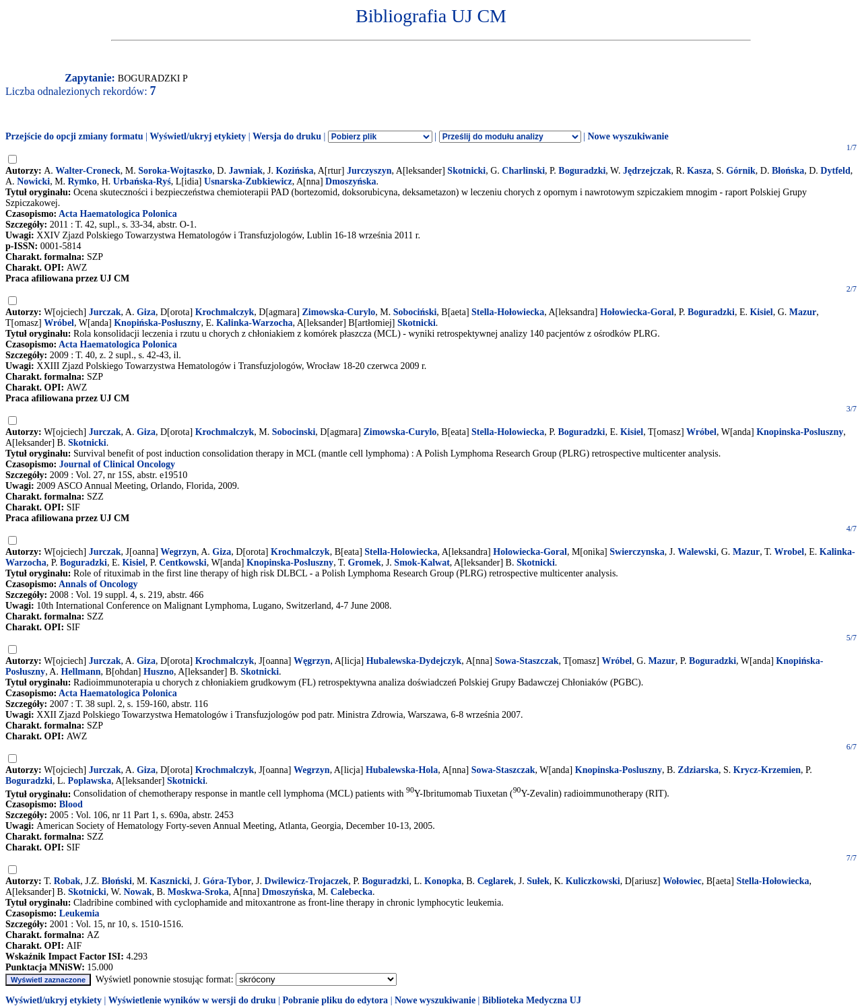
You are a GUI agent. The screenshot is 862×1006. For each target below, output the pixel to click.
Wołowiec (682, 881)
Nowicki (33, 181)
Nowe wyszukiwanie (627, 136)
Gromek (364, 563)
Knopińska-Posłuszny (157, 323)
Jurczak (105, 312)
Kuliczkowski (593, 881)
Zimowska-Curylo (338, 312)
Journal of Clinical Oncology (117, 464)
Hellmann (80, 672)
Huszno (158, 672)
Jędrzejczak (647, 171)
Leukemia (79, 913)
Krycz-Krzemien (767, 770)
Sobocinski (294, 432)
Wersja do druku (287, 136)
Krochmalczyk (225, 312)
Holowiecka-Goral (530, 552)
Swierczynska (636, 552)
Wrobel (789, 552)
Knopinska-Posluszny (799, 432)
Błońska (788, 171)
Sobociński (415, 312)
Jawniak (245, 171)
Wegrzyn (178, 552)
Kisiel (761, 312)
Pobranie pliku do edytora (335, 1000)
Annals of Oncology (98, 584)
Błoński (117, 881)
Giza (146, 312)
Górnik (741, 171)
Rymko (82, 181)
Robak (67, 881)
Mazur (802, 312)
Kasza (699, 171)
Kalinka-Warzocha (254, 323)
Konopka (442, 881)
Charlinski (523, 171)
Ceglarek (495, 881)
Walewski (697, 552)
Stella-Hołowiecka (507, 312)
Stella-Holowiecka (507, 432)
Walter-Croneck (87, 171)
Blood (71, 804)
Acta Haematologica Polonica (118, 214)
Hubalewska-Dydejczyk (414, 661)
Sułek (538, 881)
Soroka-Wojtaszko (175, 171)
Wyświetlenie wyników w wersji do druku (192, 1000)
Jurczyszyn (369, 171)
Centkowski (183, 563)
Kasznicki (169, 881)
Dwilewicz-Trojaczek (307, 881)
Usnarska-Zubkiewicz (248, 181)
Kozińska (295, 171)
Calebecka (351, 892)
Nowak (137, 892)
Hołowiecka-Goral (637, 312)
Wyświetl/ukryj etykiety (198, 136)
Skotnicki (466, 171)
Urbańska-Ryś (142, 181)
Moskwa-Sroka (198, 892)
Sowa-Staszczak (527, 661)
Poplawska (90, 781)
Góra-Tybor (227, 881)
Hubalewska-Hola (402, 770)
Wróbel (59, 323)
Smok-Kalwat (421, 563)
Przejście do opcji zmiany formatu (74, 136)
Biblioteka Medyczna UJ (531, 1000)
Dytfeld (835, 171)
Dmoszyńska (350, 181)
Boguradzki (581, 171)
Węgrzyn (312, 661)
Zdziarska (698, 770)
